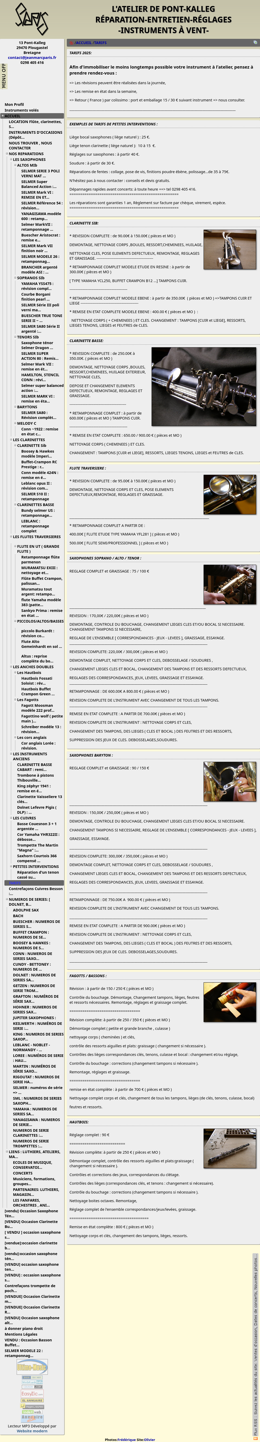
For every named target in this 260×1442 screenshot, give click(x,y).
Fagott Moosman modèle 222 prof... (39, 708)
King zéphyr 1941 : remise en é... (34, 788)
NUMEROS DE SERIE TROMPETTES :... (31, 1143)
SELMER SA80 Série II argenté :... (40, 329)
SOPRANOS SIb (32, 277)
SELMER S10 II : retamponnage (37, 496)
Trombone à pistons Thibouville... (35, 778)
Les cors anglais (33, 737)
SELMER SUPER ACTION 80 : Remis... (41, 356)
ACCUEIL (14, 115)
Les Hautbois (31, 672)
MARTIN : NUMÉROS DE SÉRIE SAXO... (34, 1069)
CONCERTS (24, 1173)
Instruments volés (22, 110)
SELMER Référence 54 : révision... (42, 205)
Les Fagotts (29, 699)
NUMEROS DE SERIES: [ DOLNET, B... (29, 902)
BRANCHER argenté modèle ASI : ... (39, 270)
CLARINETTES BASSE (37, 504)
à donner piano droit (26, 1328)
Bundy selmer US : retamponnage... (38, 513)
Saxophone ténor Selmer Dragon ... (39, 345)
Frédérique (127, 1439)
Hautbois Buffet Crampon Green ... (39, 691)
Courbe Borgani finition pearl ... (37, 297)
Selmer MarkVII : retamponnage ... (39, 227)
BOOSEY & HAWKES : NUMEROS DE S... (31, 945)
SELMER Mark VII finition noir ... (37, 248)
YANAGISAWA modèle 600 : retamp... (41, 216)
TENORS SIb (30, 336)
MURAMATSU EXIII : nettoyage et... (39, 570)
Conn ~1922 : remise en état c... (39, 431)
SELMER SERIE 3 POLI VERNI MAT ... (40, 173)
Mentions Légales (23, 1334)
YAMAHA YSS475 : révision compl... (38, 286)
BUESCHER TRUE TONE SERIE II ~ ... (41, 318)
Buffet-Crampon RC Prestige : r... (39, 464)
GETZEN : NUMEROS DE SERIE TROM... (34, 988)
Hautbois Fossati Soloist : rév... (36, 681)
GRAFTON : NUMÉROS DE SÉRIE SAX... (36, 999)
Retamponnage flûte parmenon (40, 559)
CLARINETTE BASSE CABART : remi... (34, 767)
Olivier (149, 1439)
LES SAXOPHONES (31, 159)
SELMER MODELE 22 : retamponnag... (24, 1353)
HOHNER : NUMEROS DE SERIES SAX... (35, 1009)
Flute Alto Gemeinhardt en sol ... (41, 646)
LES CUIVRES (26, 818)
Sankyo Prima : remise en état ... (42, 613)
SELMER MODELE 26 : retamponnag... (40, 259)
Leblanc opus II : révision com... (36, 486)
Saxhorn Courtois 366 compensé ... (37, 858)
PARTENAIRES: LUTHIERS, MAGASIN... (36, 1192)
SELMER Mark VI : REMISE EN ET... (37, 195)
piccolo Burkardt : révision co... (37, 633)
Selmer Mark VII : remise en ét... (37, 367)
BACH (20, 915)
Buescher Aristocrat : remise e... (40, 237)
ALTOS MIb (29, 165)
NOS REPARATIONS (28, 153)
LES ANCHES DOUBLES (35, 666)
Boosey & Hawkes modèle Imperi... (38, 454)
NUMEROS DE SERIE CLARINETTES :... (31, 1133)
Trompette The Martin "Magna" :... (37, 848)
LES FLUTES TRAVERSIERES (37, 538)
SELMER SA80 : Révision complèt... (40, 415)
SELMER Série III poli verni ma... (40, 307)
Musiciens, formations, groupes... (34, 1181)
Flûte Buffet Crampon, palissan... (41, 581)
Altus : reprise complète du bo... (39, 659)
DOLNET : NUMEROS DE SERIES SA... (34, 977)
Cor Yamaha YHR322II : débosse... (38, 837)
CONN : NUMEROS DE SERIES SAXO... (32, 956)
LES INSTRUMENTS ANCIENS (30, 756)
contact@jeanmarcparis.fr (32, 57)
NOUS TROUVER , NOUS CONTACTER (30, 145)
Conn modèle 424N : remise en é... (39, 475)
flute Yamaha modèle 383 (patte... (41, 602)
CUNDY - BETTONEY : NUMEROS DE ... (32, 967)
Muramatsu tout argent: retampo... (40, 592)
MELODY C (28, 423)
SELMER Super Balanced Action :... (41, 184)
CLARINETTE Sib (33, 445)
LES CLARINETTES (31, 439)
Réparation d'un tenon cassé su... (38, 875)
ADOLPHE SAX (28, 910)
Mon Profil (14, 104)
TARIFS (17, 882)
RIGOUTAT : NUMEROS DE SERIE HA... (36, 1079)
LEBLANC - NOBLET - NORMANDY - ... (31, 1047)
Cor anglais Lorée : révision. (38, 746)
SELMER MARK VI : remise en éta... (38, 399)
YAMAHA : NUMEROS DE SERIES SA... (35, 1111)
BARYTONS (29, 406)
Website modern (32, 1430)
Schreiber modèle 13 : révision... (41, 729)
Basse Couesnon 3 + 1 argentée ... (37, 826)
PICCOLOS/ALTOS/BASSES (40, 623)
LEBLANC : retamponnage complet (35, 526)
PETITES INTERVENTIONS (38, 866)
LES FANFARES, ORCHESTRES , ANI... (33, 1203)
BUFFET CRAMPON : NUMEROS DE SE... (31, 935)
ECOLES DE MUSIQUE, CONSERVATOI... (32, 1165)
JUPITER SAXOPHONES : (36, 1017)
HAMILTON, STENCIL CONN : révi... (40, 377)
